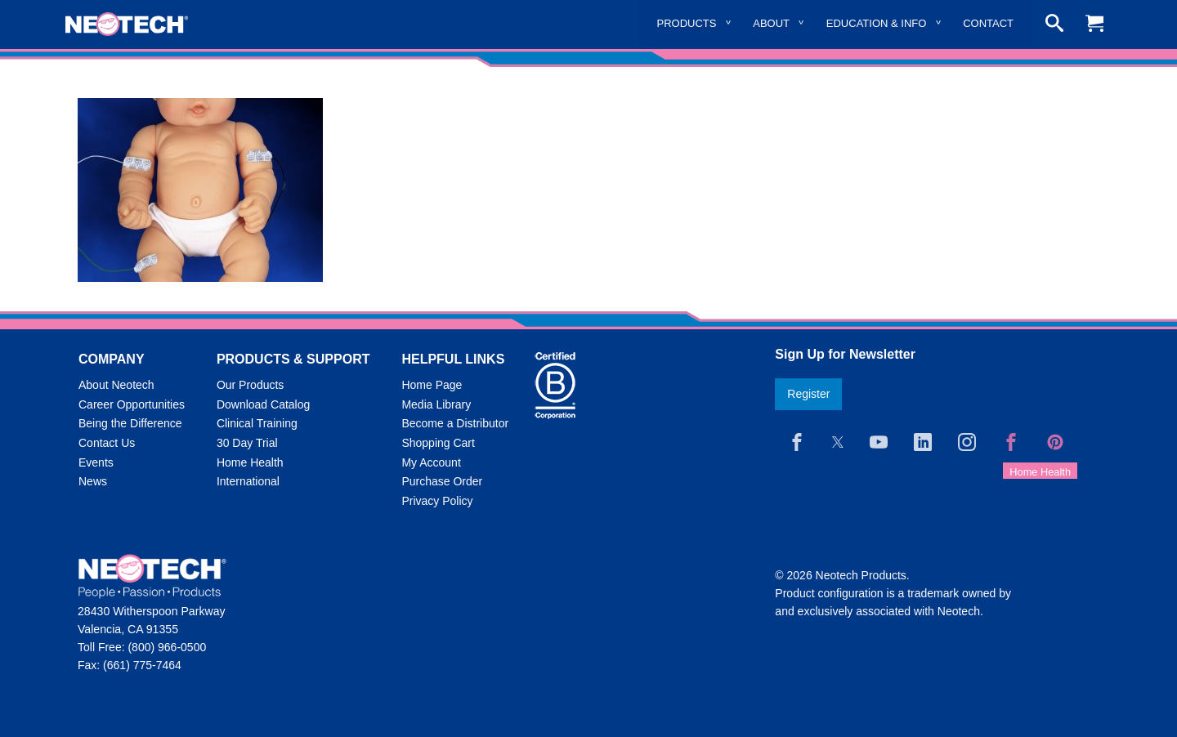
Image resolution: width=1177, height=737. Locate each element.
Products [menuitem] (687, 23)
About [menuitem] (771, 23)
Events (96, 462)
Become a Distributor (454, 423)
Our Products (250, 384)
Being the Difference (130, 423)
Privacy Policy (436, 500)
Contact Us (106, 442)
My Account (430, 462)
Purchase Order (441, 481)
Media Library (436, 404)
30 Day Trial (247, 442)
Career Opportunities (131, 404)
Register (808, 393)
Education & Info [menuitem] (876, 23)
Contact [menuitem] (988, 23)
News (92, 481)
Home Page (431, 384)
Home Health (250, 462)
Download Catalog (263, 404)
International (248, 481)
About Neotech (116, 384)
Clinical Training (257, 423)
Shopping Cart (438, 442)
